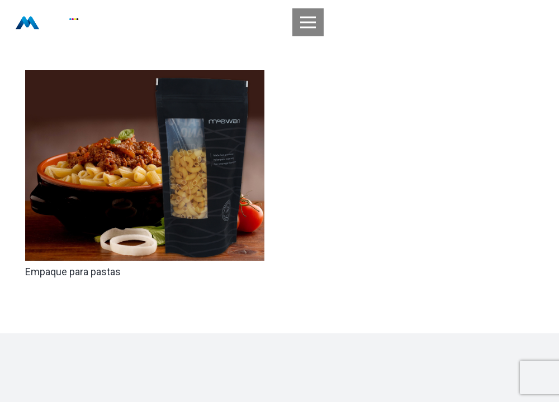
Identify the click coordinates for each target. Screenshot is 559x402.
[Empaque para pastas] (144, 77)
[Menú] (308, 22)
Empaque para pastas (73, 271)
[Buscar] (536, 22)
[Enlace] (47, 23)
